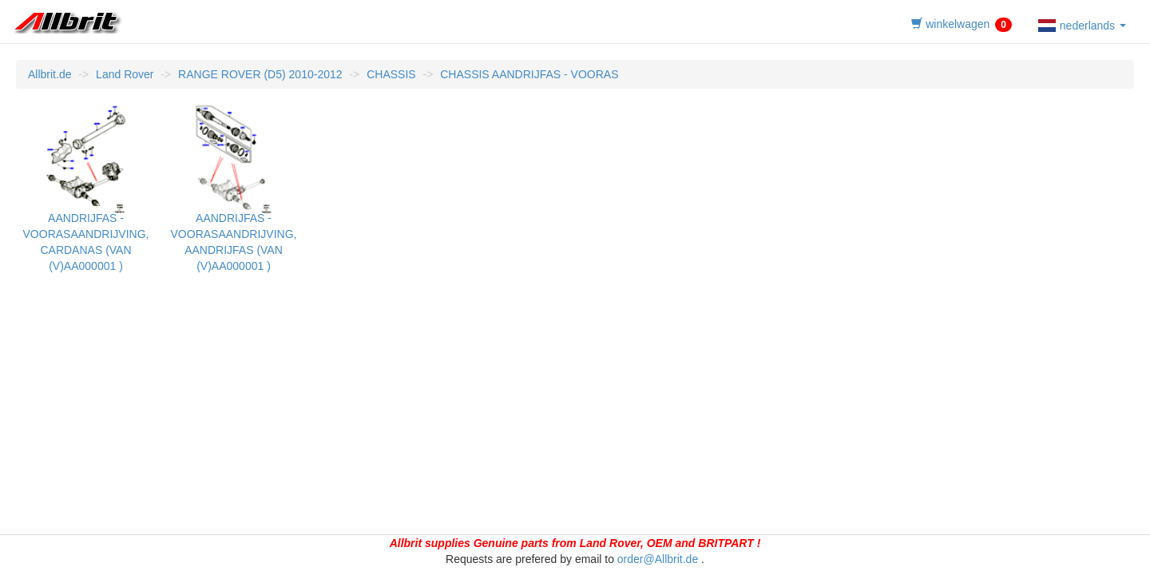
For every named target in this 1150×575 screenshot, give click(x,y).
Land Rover (124, 74)
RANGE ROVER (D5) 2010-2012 (260, 74)
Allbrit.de (49, 74)
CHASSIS (391, 74)
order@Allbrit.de (657, 559)
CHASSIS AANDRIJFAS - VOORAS (529, 74)
